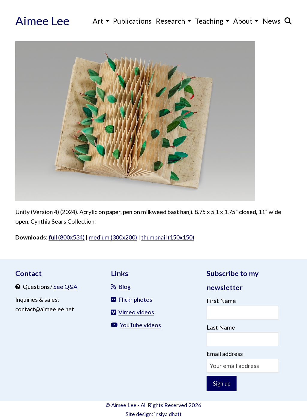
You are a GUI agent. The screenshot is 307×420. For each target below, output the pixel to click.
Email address (225, 353)
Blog (124, 286)
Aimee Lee (42, 20)
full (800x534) (67, 237)
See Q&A (65, 286)
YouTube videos (140, 325)
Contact (28, 273)
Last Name (221, 327)
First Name (221, 300)
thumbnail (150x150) (167, 237)
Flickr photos (135, 299)
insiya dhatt (168, 415)
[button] (288, 20)
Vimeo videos (136, 312)
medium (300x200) (113, 237)
